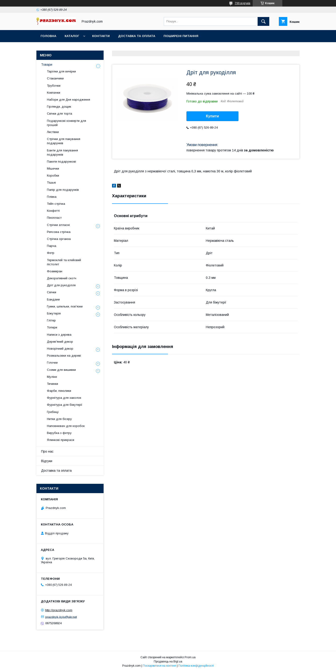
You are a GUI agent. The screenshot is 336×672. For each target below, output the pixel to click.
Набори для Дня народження (68, 99)
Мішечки (53, 168)
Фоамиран (54, 271)
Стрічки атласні (58, 225)
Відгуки (46, 461)
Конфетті (53, 210)
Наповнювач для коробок (66, 426)
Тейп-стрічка (56, 203)
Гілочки (52, 362)
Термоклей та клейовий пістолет (64, 262)
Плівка (51, 196)
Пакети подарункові (61, 161)
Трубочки (53, 85)
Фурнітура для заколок (64, 397)
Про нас (47, 451)
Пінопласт (54, 217)
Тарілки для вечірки (61, 71)
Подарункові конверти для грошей (66, 123)
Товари (46, 64)
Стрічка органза (59, 239)
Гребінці (53, 412)
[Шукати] (263, 21)
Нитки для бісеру (59, 419)
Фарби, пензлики (59, 390)
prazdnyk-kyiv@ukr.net (61, 616)
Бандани (53, 299)
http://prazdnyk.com (58, 610)
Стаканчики (55, 78)
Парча (51, 246)
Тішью (51, 182)
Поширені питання (181, 36)
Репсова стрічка (58, 232)
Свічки (51, 292)
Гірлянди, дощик (59, 106)
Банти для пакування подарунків (62, 152)
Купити (212, 116)
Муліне (52, 377)
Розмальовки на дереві (64, 355)
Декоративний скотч (61, 278)
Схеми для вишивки (61, 370)
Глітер (51, 320)
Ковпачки (53, 92)
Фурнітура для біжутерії (64, 404)
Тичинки (52, 383)
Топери (52, 327)
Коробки (53, 175)
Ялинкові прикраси (60, 440)
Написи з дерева (59, 334)
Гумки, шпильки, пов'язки (65, 306)
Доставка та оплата (136, 36)
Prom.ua (190, 657)
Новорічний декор (60, 348)
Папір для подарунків (63, 189)
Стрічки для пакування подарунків (63, 141)
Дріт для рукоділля (61, 285)
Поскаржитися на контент (159, 665)
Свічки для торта (59, 113)
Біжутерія (54, 313)
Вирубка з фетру (59, 433)
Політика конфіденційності (196, 665)
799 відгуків (242, 3)
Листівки (53, 132)
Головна (48, 36)
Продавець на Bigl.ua (168, 661)
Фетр (50, 253)
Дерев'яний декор (60, 341)
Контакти (101, 36)
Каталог (72, 36)
